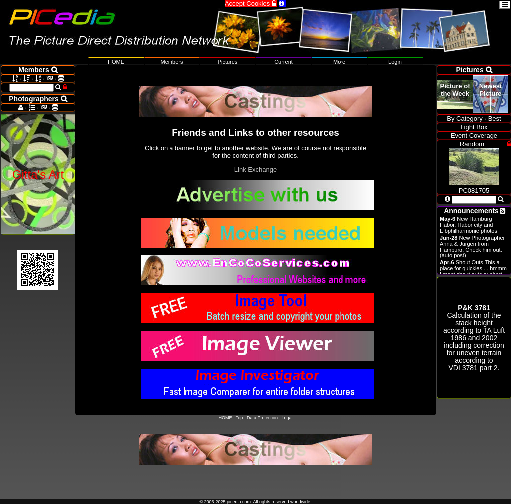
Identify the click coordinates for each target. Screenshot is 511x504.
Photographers (38, 99)
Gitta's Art (38, 174)
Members (172, 62)
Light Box (473, 127)
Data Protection (262, 417)
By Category (465, 118)
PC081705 (474, 186)
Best (494, 118)
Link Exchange (255, 169)
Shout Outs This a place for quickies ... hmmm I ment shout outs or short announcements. (473, 271)
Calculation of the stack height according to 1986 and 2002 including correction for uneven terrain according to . (474, 338)
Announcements (471, 211)
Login (395, 62)
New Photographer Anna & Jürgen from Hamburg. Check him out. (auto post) (472, 246)
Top (239, 417)
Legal (286, 417)
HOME (225, 417)
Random (472, 144)
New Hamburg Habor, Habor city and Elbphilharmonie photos (468, 225)
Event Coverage (474, 135)
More (339, 62)
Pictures (228, 62)
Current (283, 62)
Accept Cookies (251, 3)
